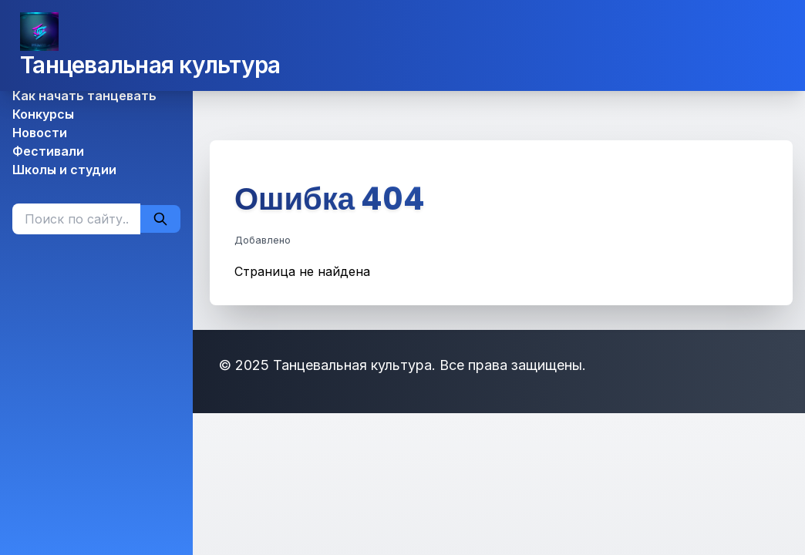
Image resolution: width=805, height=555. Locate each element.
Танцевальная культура (150, 65)
